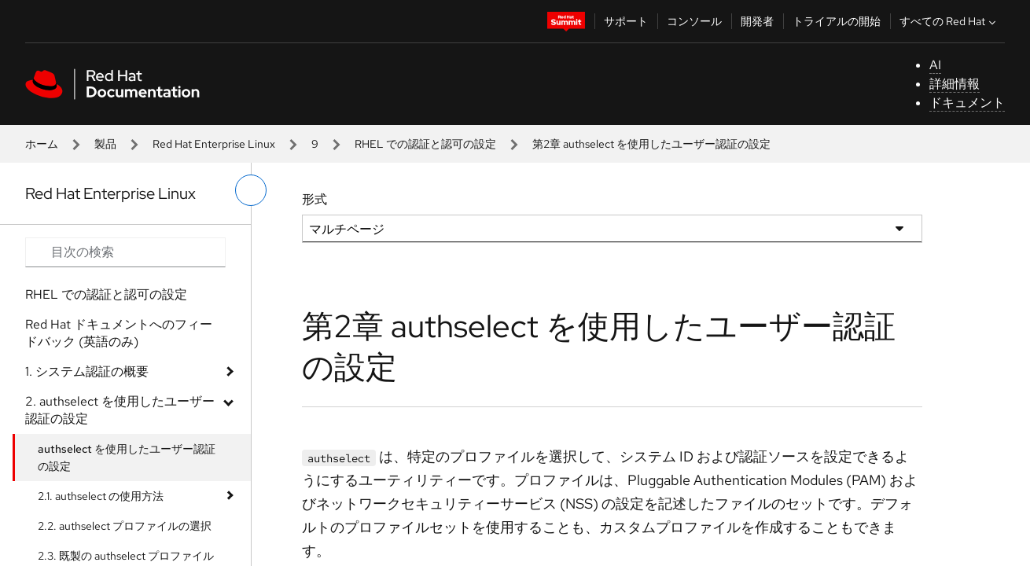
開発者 (757, 21)
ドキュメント (967, 102)
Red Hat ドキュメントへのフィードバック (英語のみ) (118, 333)
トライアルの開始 (837, 21)
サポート (626, 21)
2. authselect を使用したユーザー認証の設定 (120, 410)
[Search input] (125, 252)
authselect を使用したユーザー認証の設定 (126, 457)
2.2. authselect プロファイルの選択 (125, 526)
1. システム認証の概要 (87, 371)
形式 (314, 199)
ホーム (41, 144)
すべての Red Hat (949, 21)
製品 (105, 144)
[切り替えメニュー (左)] (251, 190)
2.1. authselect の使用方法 (101, 496)
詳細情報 (954, 83)
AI (935, 65)
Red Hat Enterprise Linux (214, 144)
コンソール (694, 21)
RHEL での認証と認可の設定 (425, 144)
